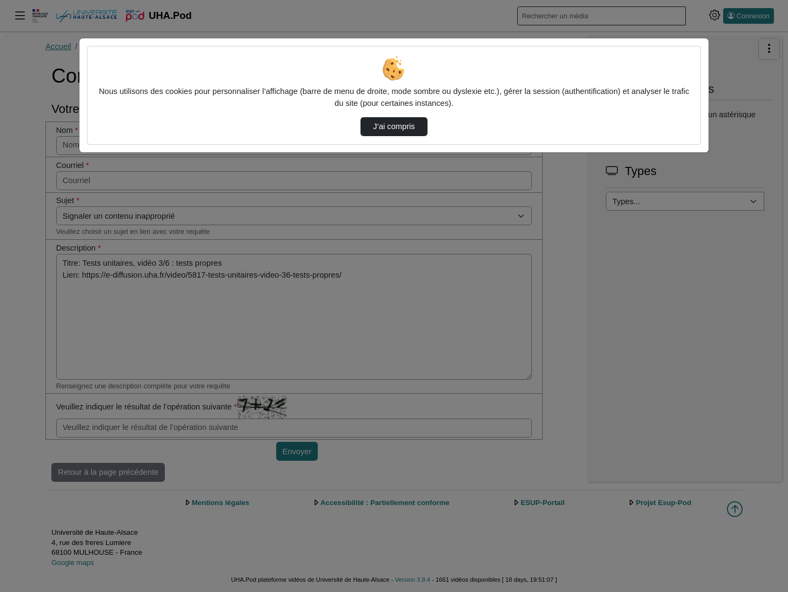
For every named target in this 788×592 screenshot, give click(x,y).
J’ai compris (394, 126)
